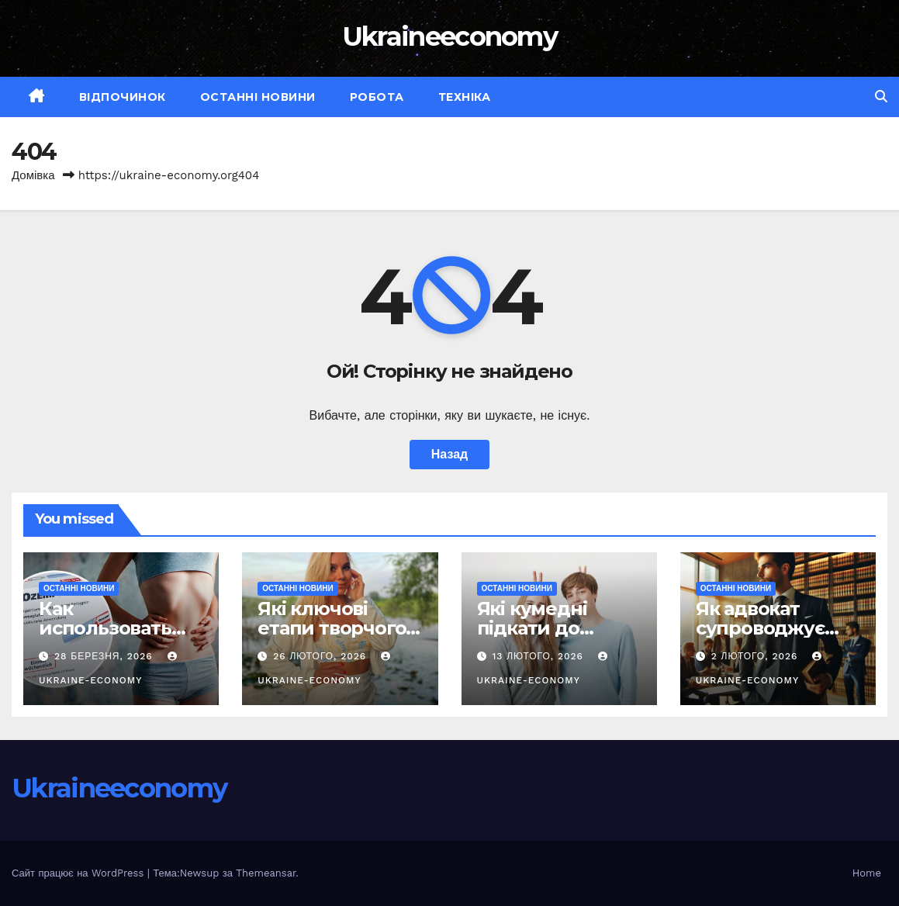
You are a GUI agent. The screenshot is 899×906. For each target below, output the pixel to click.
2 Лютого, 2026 (756, 656)
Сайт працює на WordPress (79, 873)
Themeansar (266, 873)
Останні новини (258, 97)
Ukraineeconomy (449, 36)
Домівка (33, 175)
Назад (449, 454)
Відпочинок (122, 97)
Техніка (464, 97)
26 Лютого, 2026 (321, 656)
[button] (881, 96)
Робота (377, 97)
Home (866, 873)
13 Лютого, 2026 (539, 656)
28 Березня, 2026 (105, 656)
